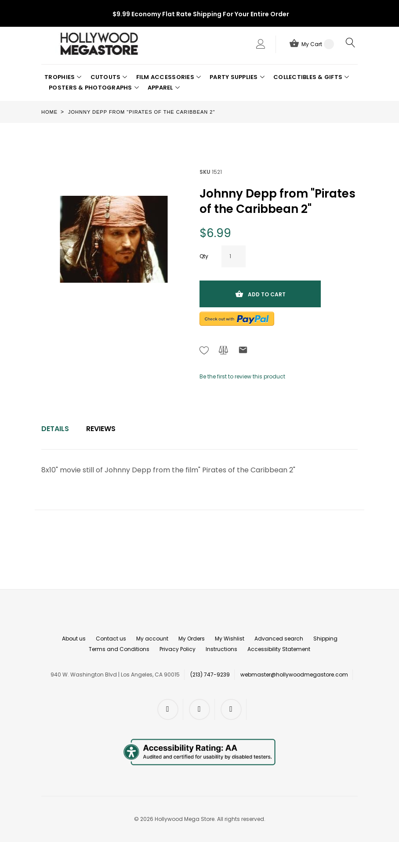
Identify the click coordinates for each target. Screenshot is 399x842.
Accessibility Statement (278, 649)
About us (74, 638)
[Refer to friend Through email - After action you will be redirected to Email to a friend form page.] (243, 351)
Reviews (101, 429)
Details (55, 429)
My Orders (191, 638)
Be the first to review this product (242, 376)
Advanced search (278, 638)
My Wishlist (229, 638)
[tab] (55, 429)
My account (152, 638)
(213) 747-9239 (210, 674)
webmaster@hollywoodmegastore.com (294, 674)
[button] (62, 77)
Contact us (111, 638)
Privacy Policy (178, 649)
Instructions (221, 649)
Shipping (325, 638)
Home (49, 112)
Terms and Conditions (119, 649)
